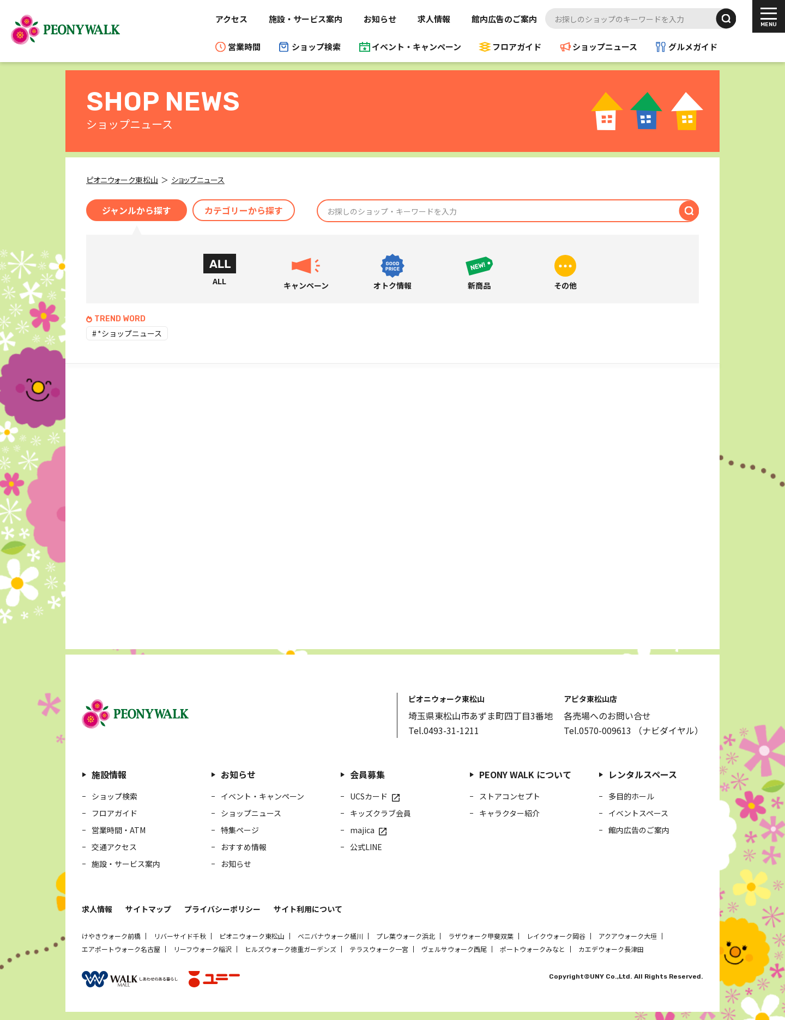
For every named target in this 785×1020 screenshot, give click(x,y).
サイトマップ (148, 908)
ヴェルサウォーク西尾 (454, 949)
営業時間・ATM (119, 829)
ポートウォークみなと (532, 949)
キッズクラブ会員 (380, 813)
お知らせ (380, 19)
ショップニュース (604, 46)
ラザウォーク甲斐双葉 (481, 935)
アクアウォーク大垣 (628, 935)
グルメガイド (692, 46)
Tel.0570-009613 (597, 730)
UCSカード (369, 796)
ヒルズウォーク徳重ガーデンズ (290, 949)
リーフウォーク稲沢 (202, 949)
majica (362, 829)
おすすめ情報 (244, 846)
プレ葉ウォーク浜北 (405, 935)
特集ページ (240, 829)
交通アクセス (114, 846)
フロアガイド (516, 46)
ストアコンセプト (509, 796)
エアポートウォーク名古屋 (121, 949)
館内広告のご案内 (504, 19)
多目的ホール (631, 796)
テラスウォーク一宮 (378, 949)
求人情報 (434, 19)
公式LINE (366, 846)
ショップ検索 (316, 46)
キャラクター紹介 (509, 813)
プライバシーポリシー (222, 908)
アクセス (231, 19)
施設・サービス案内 (305, 19)
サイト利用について (308, 908)
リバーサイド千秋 (180, 935)
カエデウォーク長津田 (611, 949)
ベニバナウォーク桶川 (330, 935)
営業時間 (244, 46)
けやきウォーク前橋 (111, 935)
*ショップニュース (130, 333)
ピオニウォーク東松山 (252, 935)
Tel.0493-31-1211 (443, 730)
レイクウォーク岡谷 (556, 935)
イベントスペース (638, 813)
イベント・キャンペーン (416, 46)
